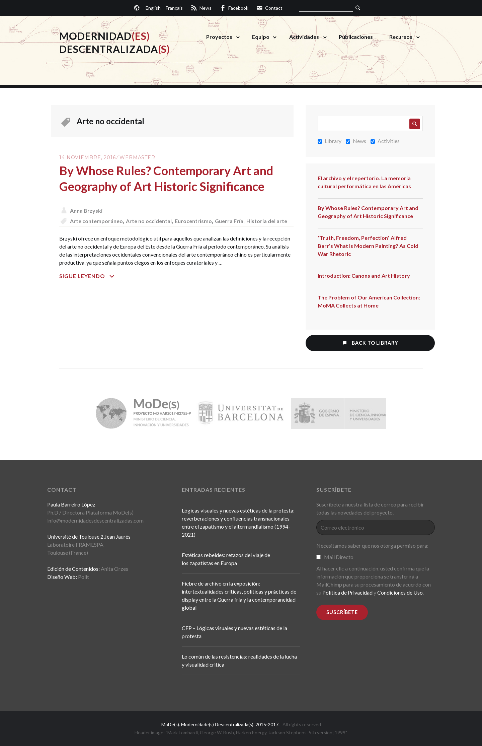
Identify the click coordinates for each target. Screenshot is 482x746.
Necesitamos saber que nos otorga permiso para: (372, 545)
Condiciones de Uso (400, 592)
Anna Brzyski (86, 210)
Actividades (304, 36)
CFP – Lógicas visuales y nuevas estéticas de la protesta (234, 632)
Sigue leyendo (107, 276)
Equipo (260, 36)
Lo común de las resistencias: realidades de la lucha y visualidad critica (239, 660)
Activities (385, 141)
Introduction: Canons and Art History (364, 275)
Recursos (400, 36)
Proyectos (219, 36)
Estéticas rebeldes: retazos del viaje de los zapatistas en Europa (226, 559)
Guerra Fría (229, 221)
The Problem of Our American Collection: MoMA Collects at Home (369, 301)
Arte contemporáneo (96, 221)
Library (329, 141)
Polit (83, 576)
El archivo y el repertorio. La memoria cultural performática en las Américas (364, 182)
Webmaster (137, 157)
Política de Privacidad (347, 592)
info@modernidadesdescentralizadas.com (95, 520)
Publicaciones (356, 36)
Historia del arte (266, 221)
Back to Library (370, 343)
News (356, 141)
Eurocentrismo (193, 221)
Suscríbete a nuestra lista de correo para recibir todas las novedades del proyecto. (370, 508)
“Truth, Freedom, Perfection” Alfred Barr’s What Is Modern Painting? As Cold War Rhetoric (368, 245)
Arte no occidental (149, 221)
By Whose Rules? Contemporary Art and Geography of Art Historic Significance (368, 212)
